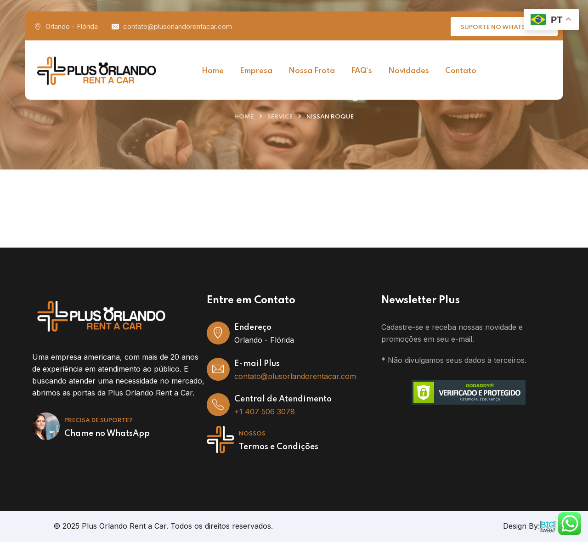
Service (280, 117)
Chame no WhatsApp (107, 433)
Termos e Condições (278, 447)
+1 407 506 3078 (264, 411)
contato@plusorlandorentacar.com (177, 26)
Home (244, 117)
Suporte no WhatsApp (505, 26)
